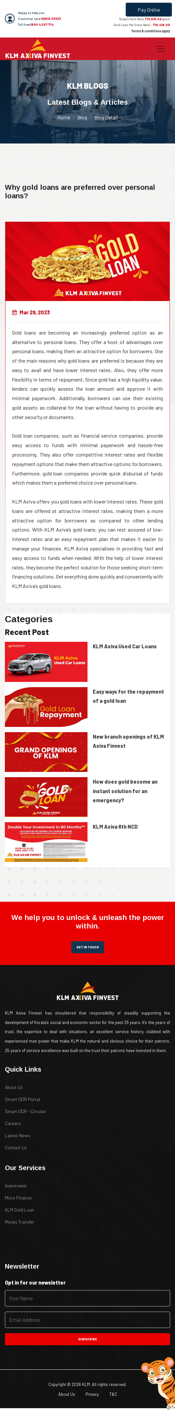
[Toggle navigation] (161, 48)
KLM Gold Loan (19, 1210)
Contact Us (16, 1147)
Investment (16, 1185)
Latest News (17, 1135)
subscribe (87, 1339)
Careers (13, 1123)
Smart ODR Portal (22, 1099)
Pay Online (149, 9)
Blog (82, 117)
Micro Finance (18, 1197)
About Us (14, 1087)
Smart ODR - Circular (25, 1111)
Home (63, 117)
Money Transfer (19, 1222)
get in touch (87, 947)
